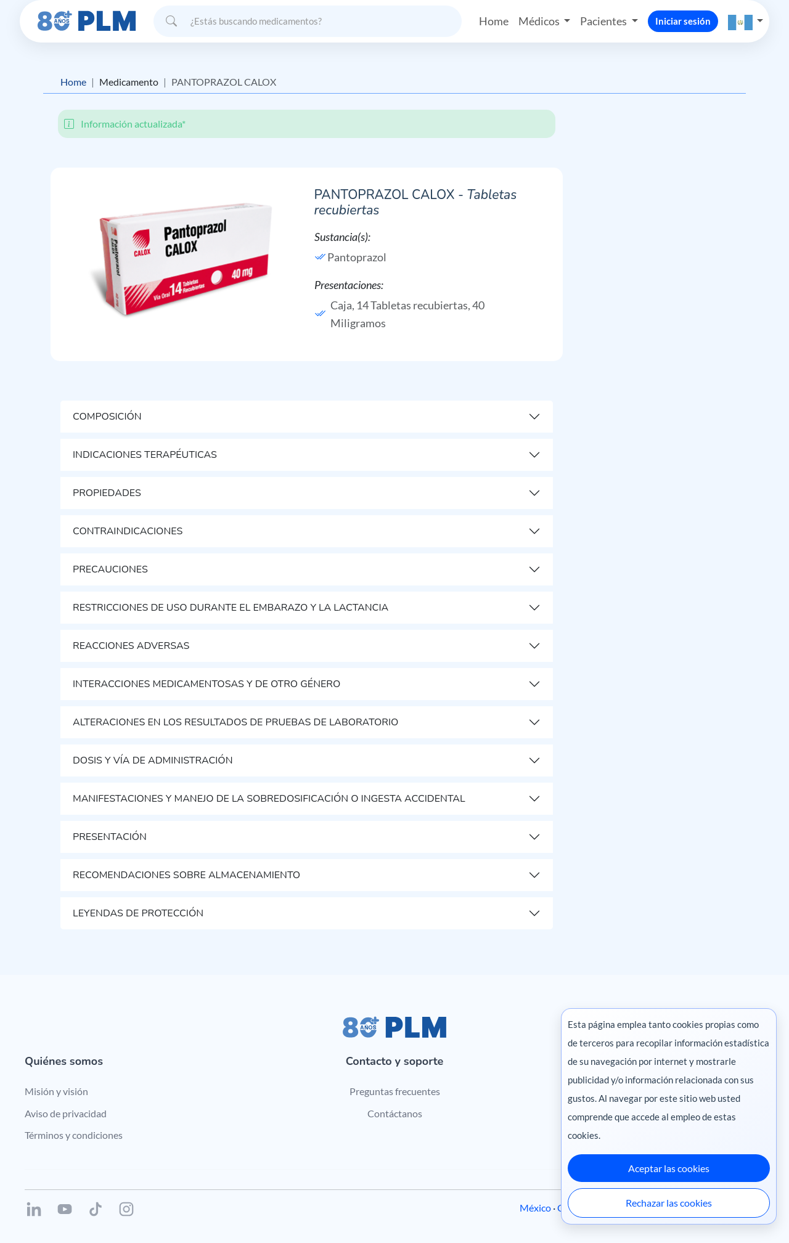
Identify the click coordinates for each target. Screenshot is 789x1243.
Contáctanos (394, 1113)
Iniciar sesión (683, 20)
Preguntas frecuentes (395, 1091)
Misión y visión (56, 1091)
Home (494, 21)
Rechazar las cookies (669, 1202)
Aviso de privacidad (66, 1113)
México (535, 1207)
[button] (746, 21)
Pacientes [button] (604, 21)
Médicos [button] (540, 21)
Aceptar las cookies (668, 1168)
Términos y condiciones (74, 1135)
